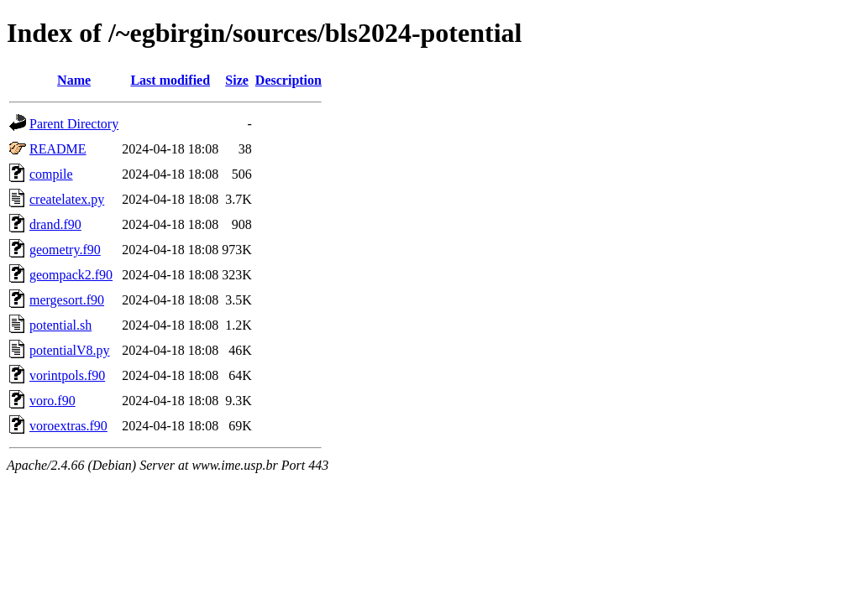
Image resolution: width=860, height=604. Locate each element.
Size (237, 80)
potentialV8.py (69, 350)
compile (51, 174)
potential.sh (60, 325)
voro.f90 (52, 400)
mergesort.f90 (66, 300)
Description (288, 80)
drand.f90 (55, 224)
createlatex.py (66, 199)
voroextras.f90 (68, 426)
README (58, 149)
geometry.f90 (65, 249)
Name (74, 80)
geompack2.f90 (71, 275)
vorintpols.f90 (67, 375)
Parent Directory (73, 124)
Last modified (170, 80)
